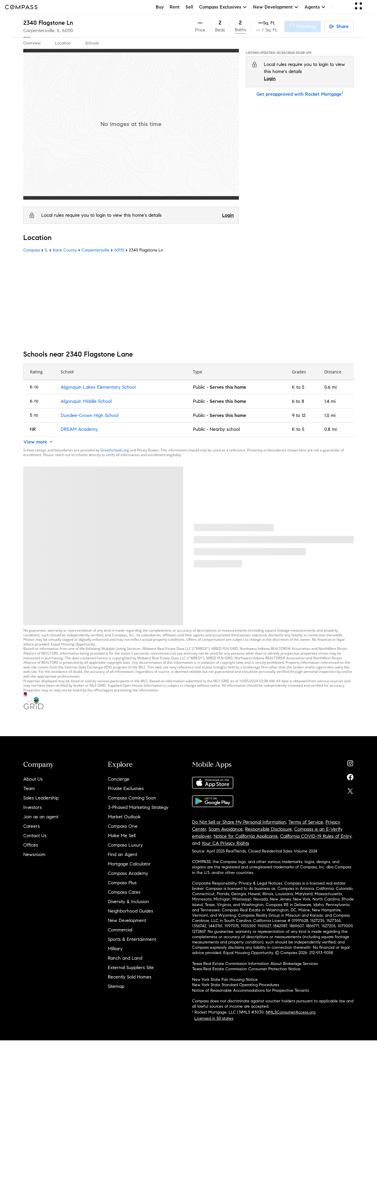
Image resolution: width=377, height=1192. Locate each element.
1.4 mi (329, 401)
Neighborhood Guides (130, 911)
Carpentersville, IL (42, 30)
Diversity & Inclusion (128, 901)
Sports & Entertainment (132, 939)
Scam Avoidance (226, 829)
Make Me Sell (121, 835)
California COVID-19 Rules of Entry (315, 836)
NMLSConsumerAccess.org (290, 1012)
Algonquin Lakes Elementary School (98, 387)
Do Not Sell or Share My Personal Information (239, 822)
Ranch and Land (125, 958)
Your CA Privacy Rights (225, 843)
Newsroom (34, 854)
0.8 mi (330, 429)
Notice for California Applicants (246, 836)
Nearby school (225, 429)
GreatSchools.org (114, 450)
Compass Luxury (125, 845)
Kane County (65, 250)
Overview (32, 43)
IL (46, 250)
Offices (30, 845)
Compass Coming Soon (132, 798)
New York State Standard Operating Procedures (235, 984)
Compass (31, 250)
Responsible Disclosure (268, 829)
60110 (67, 30)
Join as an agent (40, 817)
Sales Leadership (41, 798)
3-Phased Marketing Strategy (138, 807)
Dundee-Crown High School (89, 415)
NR (33, 429)
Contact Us (35, 835)
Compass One (123, 826)
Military (115, 948)
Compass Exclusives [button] (223, 7)
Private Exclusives (126, 788)
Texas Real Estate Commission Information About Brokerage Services (255, 963)
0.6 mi (330, 387)
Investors (32, 807)
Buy (160, 7)
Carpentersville (96, 250)
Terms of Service (305, 822)
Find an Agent (122, 854)
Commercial (120, 930)
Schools (92, 43)
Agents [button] (315, 7)
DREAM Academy (79, 429)
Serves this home (228, 387)
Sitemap (116, 986)
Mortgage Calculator (129, 864)
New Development (127, 920)
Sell (189, 7)
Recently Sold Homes (129, 977)
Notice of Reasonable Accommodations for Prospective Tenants (250, 990)
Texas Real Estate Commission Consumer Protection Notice (246, 968)
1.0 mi (329, 415)
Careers (31, 826)
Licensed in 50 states (213, 1018)
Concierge (118, 779)
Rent (175, 7)
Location (63, 43)
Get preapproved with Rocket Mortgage (300, 94)
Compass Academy (128, 873)
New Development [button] (276, 7)
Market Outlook (124, 817)
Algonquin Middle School (86, 401)
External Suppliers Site (131, 967)
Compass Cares (124, 892)
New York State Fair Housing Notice (225, 979)
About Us (33, 779)
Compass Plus (122, 882)
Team (29, 788)
